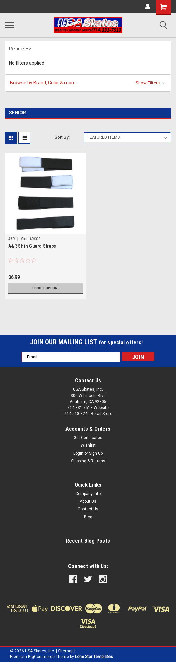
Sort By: (62, 137)
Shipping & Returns (88, 461)
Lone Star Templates (94, 656)
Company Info (88, 493)
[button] (88, 83)
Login (78, 453)
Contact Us (88, 509)
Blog (88, 517)
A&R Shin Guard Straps (32, 246)
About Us (88, 501)
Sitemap (65, 651)
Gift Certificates (88, 437)
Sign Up (96, 453)
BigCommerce (41, 656)
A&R (11, 239)
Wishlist (88, 445)
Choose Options (45, 288)
